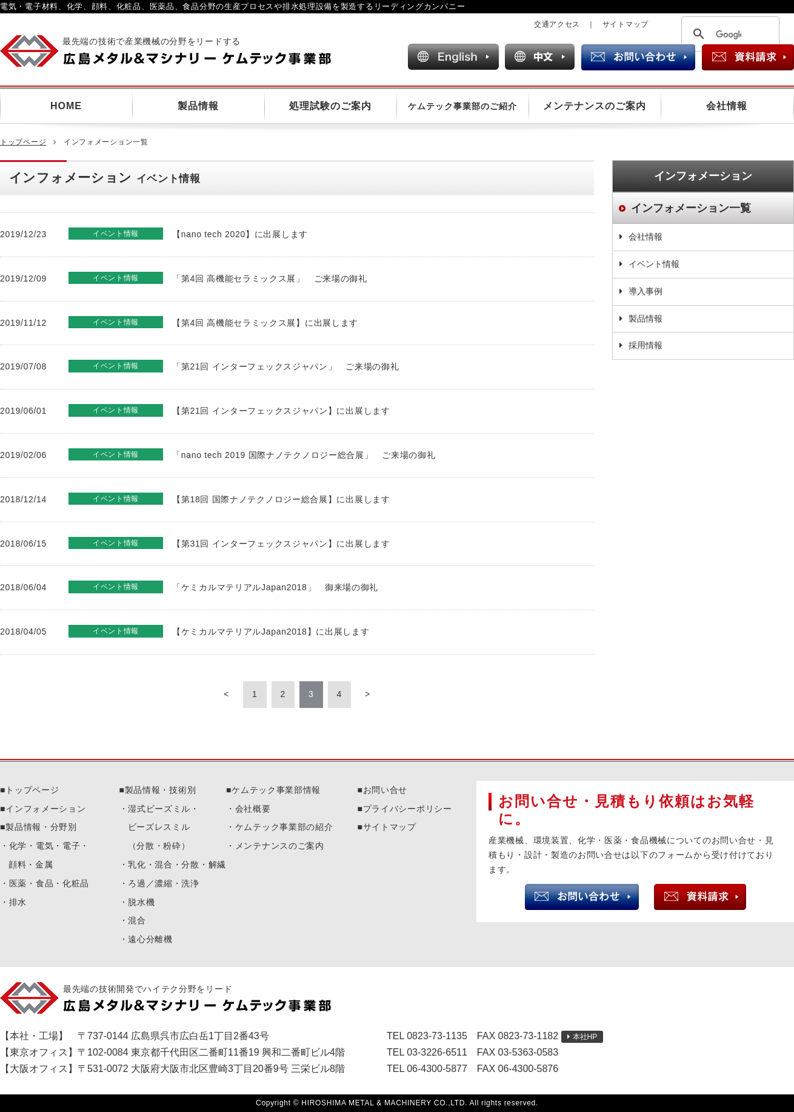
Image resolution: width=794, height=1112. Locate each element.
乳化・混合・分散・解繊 (177, 864)
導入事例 (645, 291)
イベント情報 (654, 264)
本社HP (585, 1037)
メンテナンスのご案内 (594, 106)
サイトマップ (625, 24)
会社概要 (253, 809)
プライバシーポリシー (407, 809)
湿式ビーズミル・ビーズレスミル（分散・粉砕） (163, 827)
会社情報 (726, 106)
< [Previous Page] (226, 694)
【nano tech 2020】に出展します (240, 234)
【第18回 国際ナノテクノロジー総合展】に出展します (281, 499)
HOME (66, 106)
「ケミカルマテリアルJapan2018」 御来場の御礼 (275, 587)
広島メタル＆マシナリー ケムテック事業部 (176, 51)
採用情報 (645, 345)
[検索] (728, 34)
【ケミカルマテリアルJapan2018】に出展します (271, 631)
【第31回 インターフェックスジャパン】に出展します (281, 543)
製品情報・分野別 (41, 827)
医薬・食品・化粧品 (49, 883)
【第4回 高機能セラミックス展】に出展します (265, 323)
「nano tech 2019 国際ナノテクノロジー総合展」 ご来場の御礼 (303, 455)
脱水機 (141, 902)
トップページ (23, 142)
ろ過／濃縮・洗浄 (163, 883)
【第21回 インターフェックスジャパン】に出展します (281, 411)
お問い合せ (385, 790)
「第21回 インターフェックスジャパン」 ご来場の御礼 (285, 366)
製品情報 (198, 106)
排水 (18, 902)
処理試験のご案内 (330, 106)
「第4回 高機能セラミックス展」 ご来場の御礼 (269, 278)
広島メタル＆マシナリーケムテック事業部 (176, 998)
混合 (136, 920)
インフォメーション (45, 809)
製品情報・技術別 (160, 790)
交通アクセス (557, 24)
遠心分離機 (150, 939)
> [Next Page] (367, 694)
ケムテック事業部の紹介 (284, 827)
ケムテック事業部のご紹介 (462, 106)
